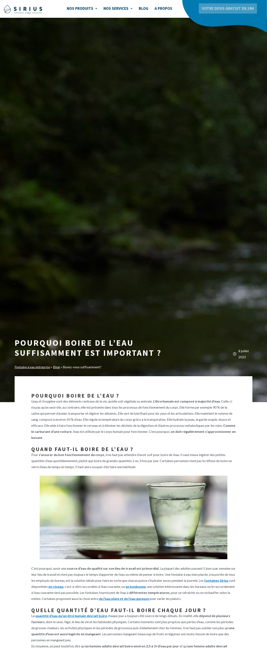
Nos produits (82, 8)
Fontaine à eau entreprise (32, 367)
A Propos (163, 8)
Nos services (117, 8)
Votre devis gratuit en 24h (228, 8)
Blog (143, 8)
